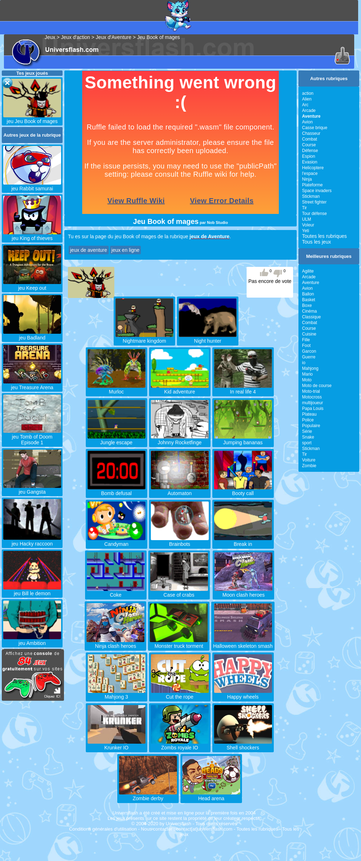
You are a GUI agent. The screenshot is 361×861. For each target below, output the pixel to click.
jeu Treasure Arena (32, 384)
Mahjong (310, 368)
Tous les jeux (316, 242)
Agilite (308, 271)
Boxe (307, 305)
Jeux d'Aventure (114, 37)
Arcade (309, 110)
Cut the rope (180, 694)
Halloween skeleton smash (243, 643)
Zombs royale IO (180, 744)
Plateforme (312, 184)
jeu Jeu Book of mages (32, 118)
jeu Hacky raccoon (32, 541)
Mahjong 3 (116, 694)
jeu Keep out (32, 285)
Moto (307, 379)
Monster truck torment (179, 643)
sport (307, 442)
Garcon (309, 351)
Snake (308, 437)
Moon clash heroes (243, 592)
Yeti (305, 230)
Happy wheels (243, 694)
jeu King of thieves (32, 235)
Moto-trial (311, 391)
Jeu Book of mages (158, 37)
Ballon (308, 294)
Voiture (308, 460)
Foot (306, 345)
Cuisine (309, 334)
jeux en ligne (126, 250)
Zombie (309, 465)
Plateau (309, 414)
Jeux (50, 37)
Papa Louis (312, 408)
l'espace (310, 173)
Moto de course (317, 385)
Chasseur (311, 133)
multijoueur (312, 402)
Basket (308, 299)
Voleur (308, 225)
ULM (306, 219)
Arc (305, 104)
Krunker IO (116, 744)
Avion (307, 121)
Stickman (311, 196)
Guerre (308, 356)
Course (309, 144)
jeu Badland (32, 335)
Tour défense (314, 213)
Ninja (307, 179)
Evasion (309, 162)
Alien (307, 99)
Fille (306, 339)
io (303, 362)
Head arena (211, 795)
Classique (311, 316)
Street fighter (314, 202)
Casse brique (314, 127)
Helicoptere (313, 167)
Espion (308, 156)
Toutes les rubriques (324, 236)
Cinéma (309, 311)
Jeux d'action (75, 37)
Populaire (311, 425)
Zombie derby (148, 795)
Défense (310, 150)
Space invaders (317, 190)
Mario (307, 374)
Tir (304, 207)
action (307, 93)
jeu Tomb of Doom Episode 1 (32, 436)
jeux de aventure (88, 250)
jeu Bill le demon (32, 590)
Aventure (310, 282)
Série (307, 431)
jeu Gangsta (32, 489)
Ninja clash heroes (115, 643)
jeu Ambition (32, 640)
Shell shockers (243, 744)
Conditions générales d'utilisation (103, 829)
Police (308, 419)
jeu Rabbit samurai (32, 185)
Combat (309, 139)
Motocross (312, 397)
